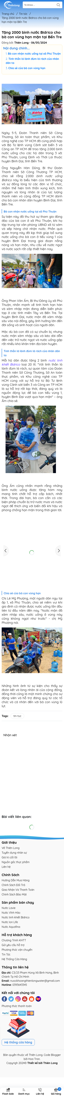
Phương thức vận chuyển (17, 949)
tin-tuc (17, 716)
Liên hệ (6, 866)
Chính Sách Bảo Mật (14, 894)
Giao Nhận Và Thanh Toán (18, 889)
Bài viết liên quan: (17, 816)
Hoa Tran (34, 1059)
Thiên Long (35, 1055)
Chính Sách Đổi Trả (13, 885)
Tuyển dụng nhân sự (14, 852)
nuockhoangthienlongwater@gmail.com (35, 980)
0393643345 (19, 984)
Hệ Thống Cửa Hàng (14, 959)
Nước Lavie (8, 908)
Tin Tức (6, 954)
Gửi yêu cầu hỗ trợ (13, 945)
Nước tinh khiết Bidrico (16, 917)
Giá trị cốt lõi (9, 857)
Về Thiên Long (10, 848)
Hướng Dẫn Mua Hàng (16, 880)
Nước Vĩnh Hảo (11, 912)
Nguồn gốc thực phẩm (16, 862)
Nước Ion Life (10, 922)
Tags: (5, 716)
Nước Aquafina (11, 926)
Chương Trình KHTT (14, 940)
